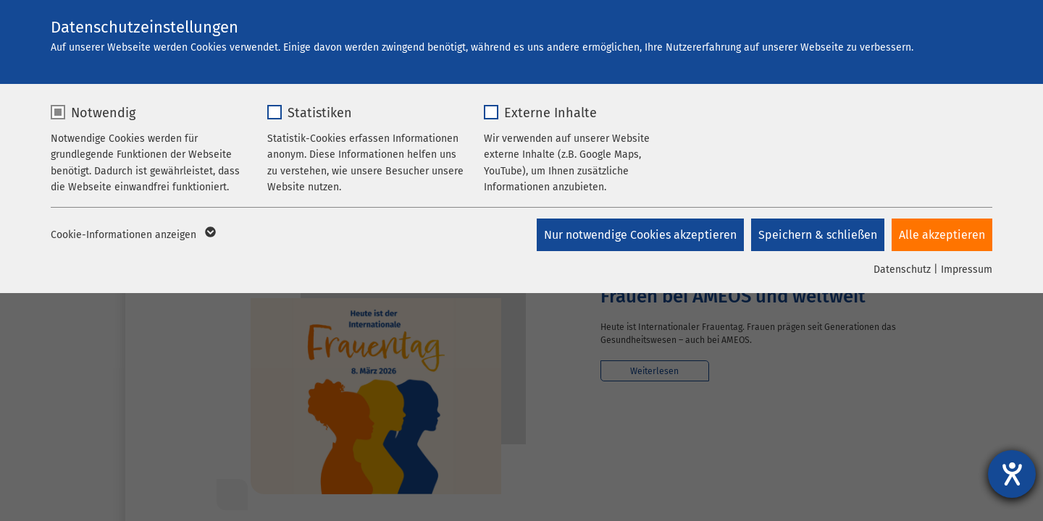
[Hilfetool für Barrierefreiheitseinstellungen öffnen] (1012, 474)
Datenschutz (902, 269)
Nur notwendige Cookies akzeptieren (640, 235)
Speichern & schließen (817, 235)
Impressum (966, 269)
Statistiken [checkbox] (320, 113)
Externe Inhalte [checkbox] (550, 113)
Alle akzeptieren (942, 235)
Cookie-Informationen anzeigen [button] (132, 235)
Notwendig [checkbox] (103, 113)
